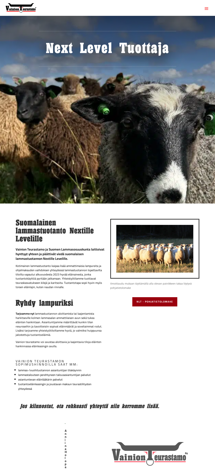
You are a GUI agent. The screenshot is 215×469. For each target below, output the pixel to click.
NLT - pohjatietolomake (155, 301)
